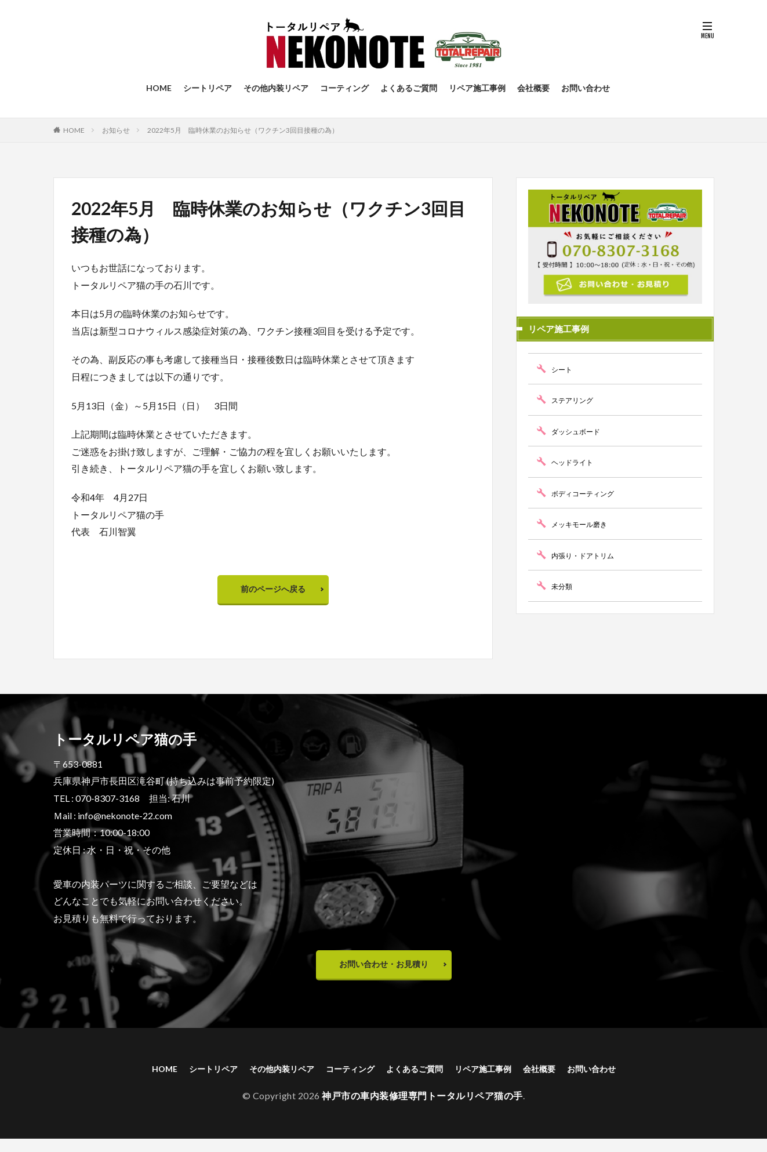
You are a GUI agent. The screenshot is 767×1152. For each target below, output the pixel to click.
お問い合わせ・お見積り (383, 972)
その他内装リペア (275, 88)
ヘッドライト (575, 462)
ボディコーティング (587, 493)
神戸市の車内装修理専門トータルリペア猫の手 (422, 1108)
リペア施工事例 (477, 88)
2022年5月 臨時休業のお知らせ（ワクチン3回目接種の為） (243, 130)
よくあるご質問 (408, 88)
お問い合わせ (585, 88)
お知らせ (116, 130)
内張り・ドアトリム (587, 555)
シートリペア (207, 88)
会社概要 (533, 88)
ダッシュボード (579, 431)
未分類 (563, 586)
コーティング (344, 88)
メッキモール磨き (583, 524)
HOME (159, 88)
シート (563, 369)
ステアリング (575, 400)
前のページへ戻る (273, 592)
